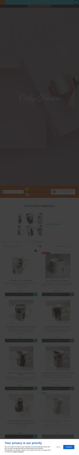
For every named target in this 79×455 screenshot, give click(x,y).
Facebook (20, 452)
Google (14, 452)
